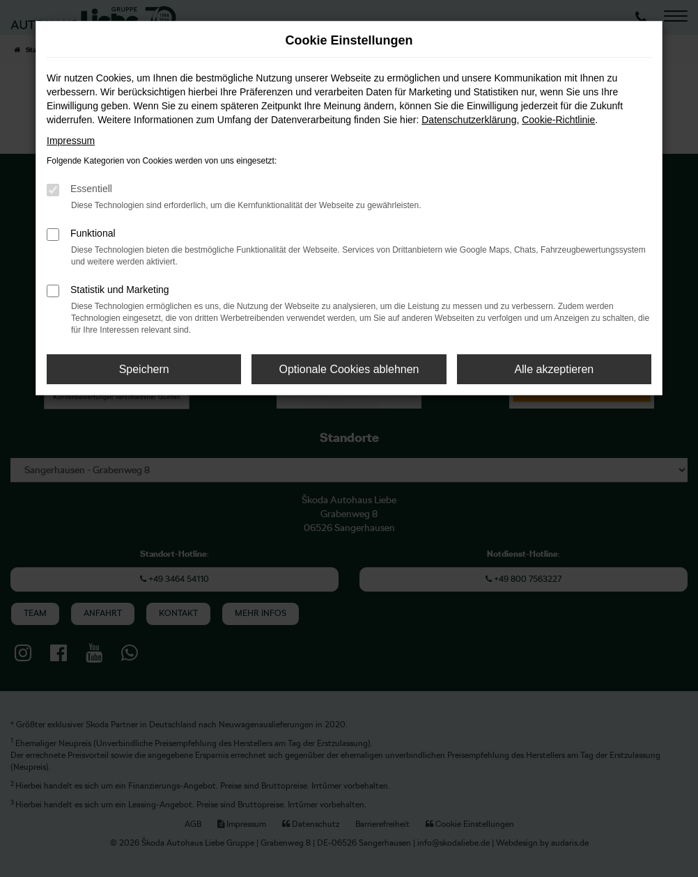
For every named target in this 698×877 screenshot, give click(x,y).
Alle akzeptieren (554, 369)
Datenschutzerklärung (468, 119)
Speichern (144, 369)
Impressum (71, 140)
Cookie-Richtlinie (558, 119)
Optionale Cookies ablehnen (349, 369)
